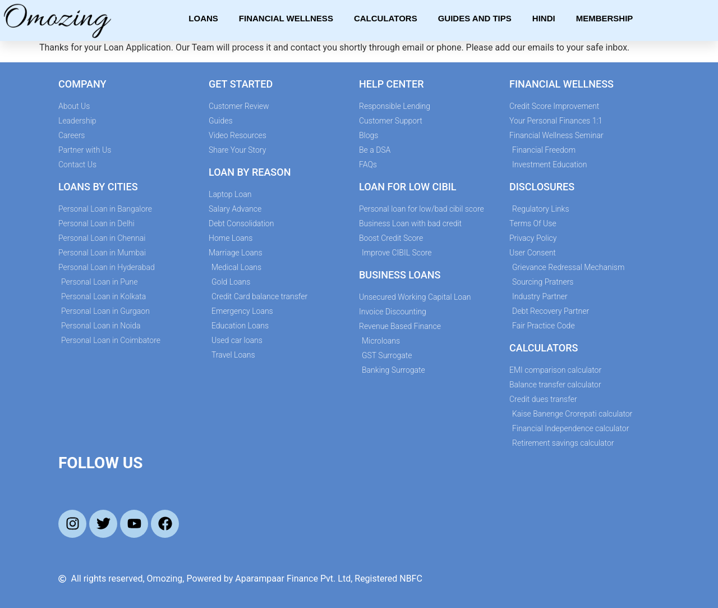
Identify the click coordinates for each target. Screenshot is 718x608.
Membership (604, 18)
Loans (203, 18)
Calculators (385, 18)
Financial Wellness (286, 18)
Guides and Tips (475, 18)
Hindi (543, 18)
